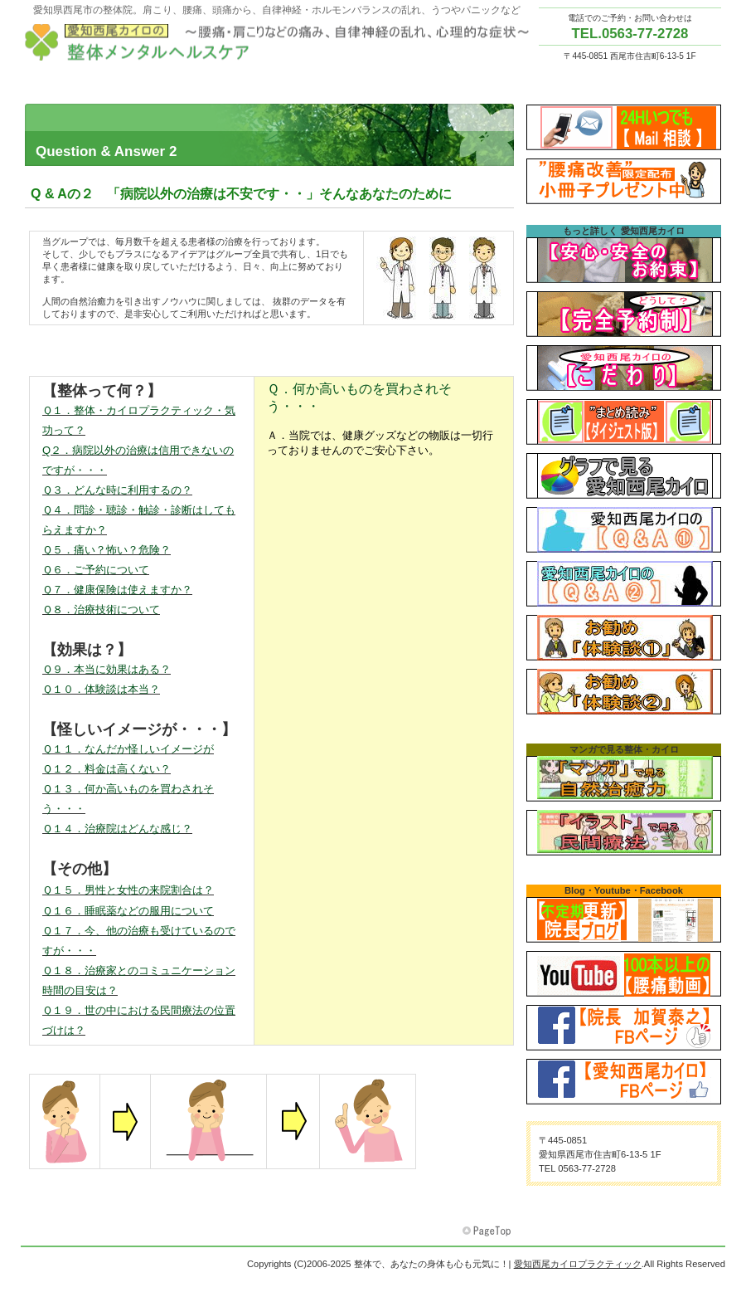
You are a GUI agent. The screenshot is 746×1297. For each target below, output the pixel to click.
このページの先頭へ (488, 1231)
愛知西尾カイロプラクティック (282, 42)
